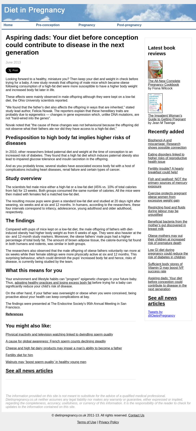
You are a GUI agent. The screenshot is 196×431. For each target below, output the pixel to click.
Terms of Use (86, 422)
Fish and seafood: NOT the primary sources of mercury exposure (167, 182)
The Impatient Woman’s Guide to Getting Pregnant (167, 115)
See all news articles (29, 370)
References (14, 314)
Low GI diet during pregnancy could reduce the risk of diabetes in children (168, 253)
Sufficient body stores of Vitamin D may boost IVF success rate (166, 267)
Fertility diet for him (19, 355)
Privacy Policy (109, 422)
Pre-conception (48, 25)
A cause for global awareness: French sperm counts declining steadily (56, 341)
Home (8, 25)
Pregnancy (87, 25)
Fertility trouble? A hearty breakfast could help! (166, 170)
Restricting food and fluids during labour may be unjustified (166, 211)
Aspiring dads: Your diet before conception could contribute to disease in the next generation (167, 283)
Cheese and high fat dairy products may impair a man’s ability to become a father (64, 348)
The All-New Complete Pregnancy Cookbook (164, 81)
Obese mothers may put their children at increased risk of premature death (166, 239)
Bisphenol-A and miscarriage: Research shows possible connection (167, 144)
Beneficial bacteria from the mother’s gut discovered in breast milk (167, 225)
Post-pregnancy (129, 25)
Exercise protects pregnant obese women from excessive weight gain (167, 197)
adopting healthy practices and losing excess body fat (53, 282)
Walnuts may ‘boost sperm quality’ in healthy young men (46, 362)
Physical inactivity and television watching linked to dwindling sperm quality (59, 334)
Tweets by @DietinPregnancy (161, 313)
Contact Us (136, 415)
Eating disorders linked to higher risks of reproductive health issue (167, 158)
